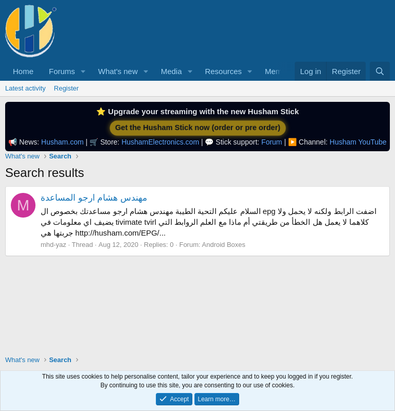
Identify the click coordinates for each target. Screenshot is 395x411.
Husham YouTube (358, 142)
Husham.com (62, 142)
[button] (83, 71)
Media (171, 71)
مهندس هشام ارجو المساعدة (94, 198)
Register (66, 88)
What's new (118, 71)
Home (23, 71)
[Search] (380, 71)
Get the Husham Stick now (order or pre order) (197, 127)
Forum (271, 142)
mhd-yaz (53, 244)
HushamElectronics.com (160, 142)
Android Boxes (224, 244)
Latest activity (25, 88)
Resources (223, 71)
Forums (62, 71)
